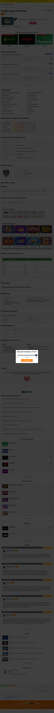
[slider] (36, 355)
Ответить (27, 360)
